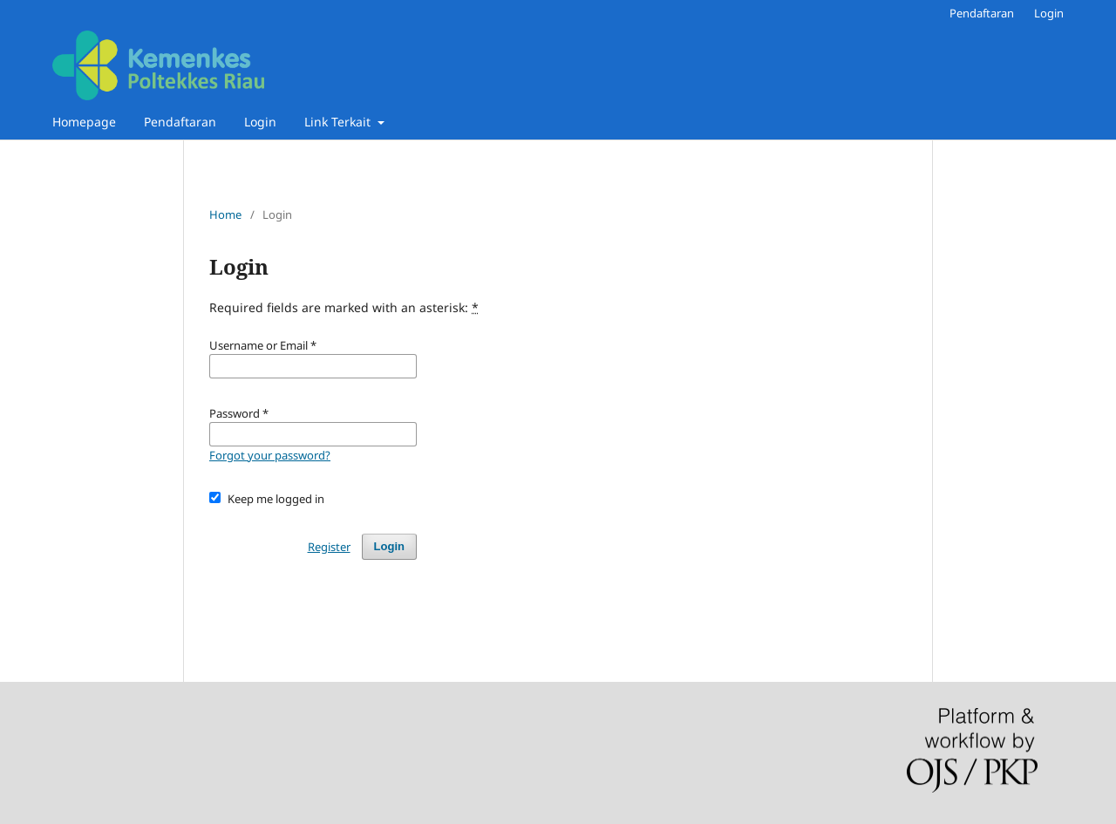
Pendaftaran (180, 121)
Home (225, 214)
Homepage (84, 121)
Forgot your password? (269, 455)
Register (329, 547)
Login (260, 121)
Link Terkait (339, 121)
